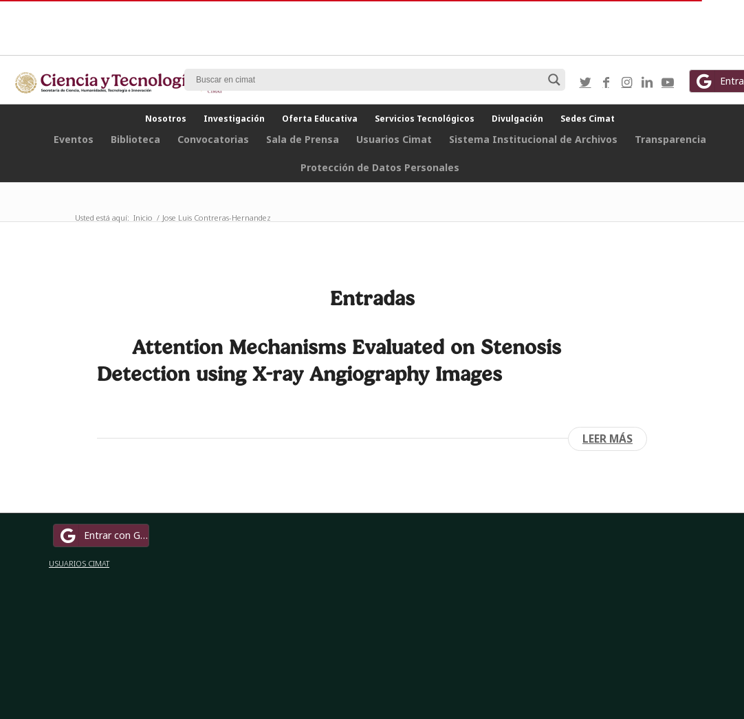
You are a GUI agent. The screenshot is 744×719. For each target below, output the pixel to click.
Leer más (607, 438)
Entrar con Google (103, 535)
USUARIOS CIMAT (79, 563)
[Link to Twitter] (585, 81)
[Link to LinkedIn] (647, 81)
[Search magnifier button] (554, 79)
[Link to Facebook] (605, 81)
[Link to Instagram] (626, 81)
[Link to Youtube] (667, 81)
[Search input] (368, 79)
